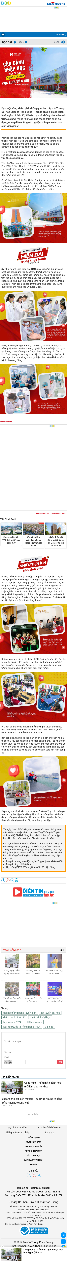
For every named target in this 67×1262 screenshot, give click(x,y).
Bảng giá (49, 1132)
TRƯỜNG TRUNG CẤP (33, 1147)
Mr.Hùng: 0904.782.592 (18, 1195)
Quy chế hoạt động (17, 1127)
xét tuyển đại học (50, 1012)
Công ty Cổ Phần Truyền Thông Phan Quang (33, 1202)
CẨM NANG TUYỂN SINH (33, 1160)
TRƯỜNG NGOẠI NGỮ (33, 1151)
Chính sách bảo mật (49, 1127)
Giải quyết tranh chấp (17, 1132)
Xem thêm (33, 1114)
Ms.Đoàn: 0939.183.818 (46, 1191)
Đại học (49, 1026)
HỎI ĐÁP (33, 1165)
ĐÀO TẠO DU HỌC (33, 1156)
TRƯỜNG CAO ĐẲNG (33, 1142)
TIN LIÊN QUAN (10, 1076)
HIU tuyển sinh (33, 1022)
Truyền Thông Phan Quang (38, 1242)
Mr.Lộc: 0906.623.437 (19, 1191)
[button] (15, 42)
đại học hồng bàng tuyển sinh (19, 1012)
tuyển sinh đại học (40, 1017)
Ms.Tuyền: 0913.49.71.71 (47, 1195)
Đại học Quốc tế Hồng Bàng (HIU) (22, 1026)
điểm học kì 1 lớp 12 (14, 1017)
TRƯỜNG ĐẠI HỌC (34, 1137)
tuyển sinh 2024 (12, 1022)
